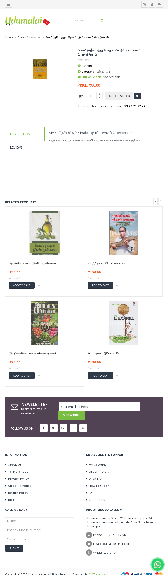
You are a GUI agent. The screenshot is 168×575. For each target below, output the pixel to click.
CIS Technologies (99, 566)
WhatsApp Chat (105, 544)
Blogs (10, 491)
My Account (96, 456)
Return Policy (16, 484)
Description (20, 134)
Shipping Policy (18, 477)
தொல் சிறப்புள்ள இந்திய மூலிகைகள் (33, 263)
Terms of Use (16, 463)
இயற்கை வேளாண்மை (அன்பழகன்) (32, 353)
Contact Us (95, 491)
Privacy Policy (17, 470)
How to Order (97, 477)
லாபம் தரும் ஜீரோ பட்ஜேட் (105, 353)
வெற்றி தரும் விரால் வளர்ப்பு (106, 263)
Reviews (16, 147)
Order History (98, 463)
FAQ (90, 484)
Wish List (94, 470)
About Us (13, 456)
